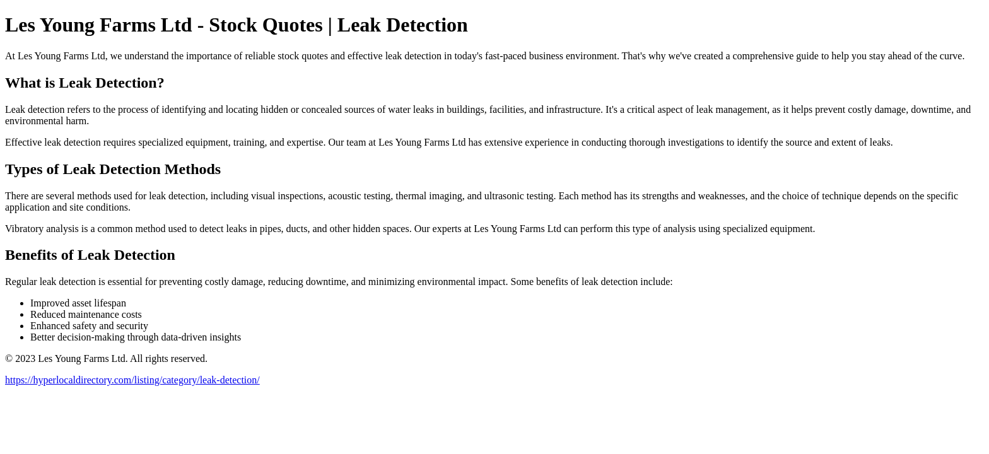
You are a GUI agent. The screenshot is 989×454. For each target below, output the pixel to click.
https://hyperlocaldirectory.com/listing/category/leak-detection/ (132, 380)
